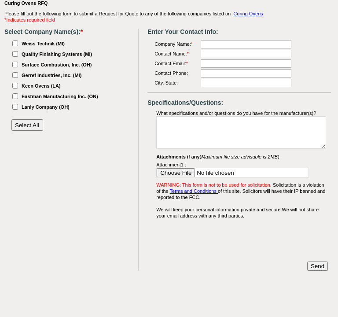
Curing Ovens (248, 13)
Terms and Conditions (194, 191)
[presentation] (223, 240)
